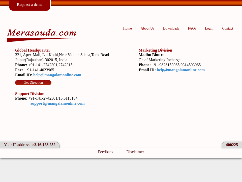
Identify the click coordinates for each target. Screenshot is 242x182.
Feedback (105, 152)
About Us (147, 28)
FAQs (192, 28)
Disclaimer (135, 152)
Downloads (171, 28)
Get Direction (33, 82)
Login (209, 28)
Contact (227, 28)
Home (127, 28)
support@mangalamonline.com (57, 103)
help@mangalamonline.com (57, 75)
